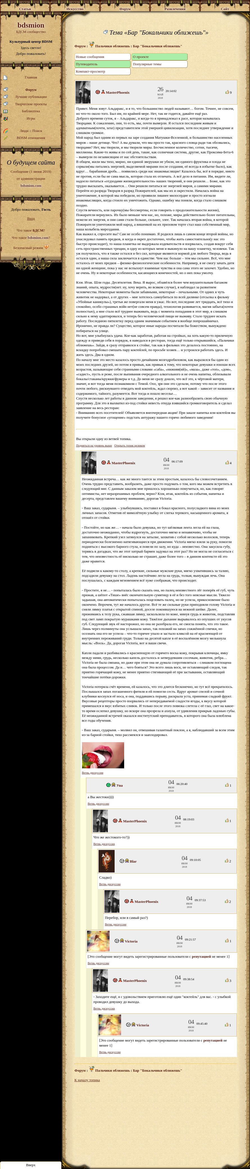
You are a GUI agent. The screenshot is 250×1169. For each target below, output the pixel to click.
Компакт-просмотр (90, 71)
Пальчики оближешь (109, 46)
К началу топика (87, 1080)
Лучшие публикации (25, 97)
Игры (19, 118)
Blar (133, 861)
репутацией (201, 956)
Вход (31, 218)
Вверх (31, 1165)
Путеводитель (86, 64)
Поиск (37, 131)
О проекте (141, 57)
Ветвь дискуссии (92, 772)
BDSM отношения (24, 138)
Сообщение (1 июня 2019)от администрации (31, 178)
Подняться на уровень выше (94, 445)
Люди (24, 131)
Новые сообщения (90, 57)
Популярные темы (147, 64)
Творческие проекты (25, 104)
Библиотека (21, 111)
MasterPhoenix (117, 92)
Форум (20, 89)
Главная (20, 77)
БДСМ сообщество (30, 27)
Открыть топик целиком (129, 445)
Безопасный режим (28, 248)
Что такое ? (31, 230)
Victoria (131, 941)
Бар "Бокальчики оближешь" (157, 46)
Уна (120, 785)
